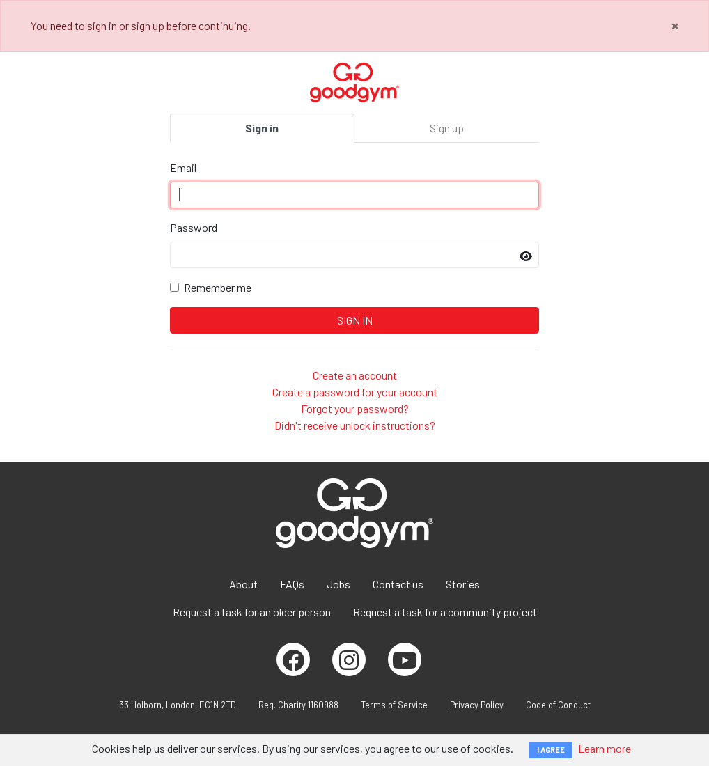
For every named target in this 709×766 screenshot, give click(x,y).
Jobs (338, 584)
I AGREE (551, 749)
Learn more (604, 748)
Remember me (217, 287)
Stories (463, 584)
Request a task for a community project (445, 611)
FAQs (292, 584)
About (243, 584)
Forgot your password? (355, 408)
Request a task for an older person (252, 611)
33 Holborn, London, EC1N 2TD (177, 704)
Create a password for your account (354, 391)
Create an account (355, 375)
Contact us (398, 584)
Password (193, 227)
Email (183, 167)
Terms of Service (394, 704)
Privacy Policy (477, 704)
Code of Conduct (558, 704)
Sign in (262, 127)
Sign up (447, 127)
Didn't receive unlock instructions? (354, 425)
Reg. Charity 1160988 (298, 704)
